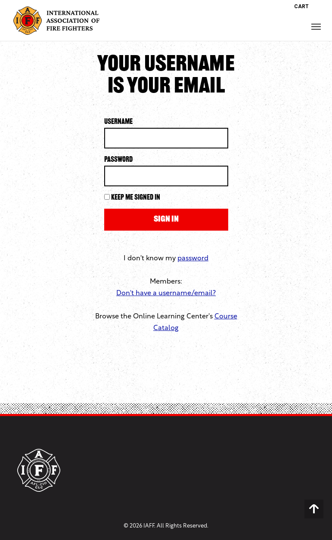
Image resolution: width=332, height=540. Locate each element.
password (192, 258)
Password (118, 160)
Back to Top (313, 509)
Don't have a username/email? (166, 293)
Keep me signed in (135, 198)
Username (118, 122)
